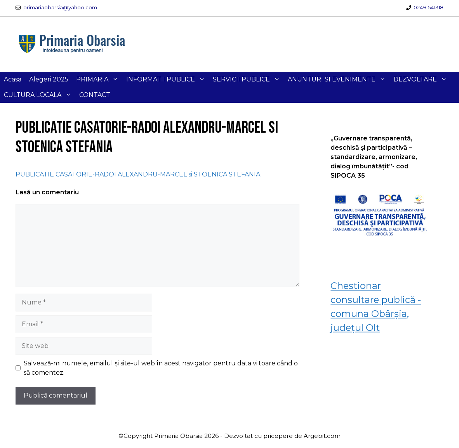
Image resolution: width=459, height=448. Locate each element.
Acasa (12, 79)
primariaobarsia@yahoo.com (60, 7)
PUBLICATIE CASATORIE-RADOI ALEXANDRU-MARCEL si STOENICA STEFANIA (138, 174)
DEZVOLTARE (422, 79)
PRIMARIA (99, 79)
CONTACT (94, 95)
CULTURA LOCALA (39, 95)
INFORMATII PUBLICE (167, 79)
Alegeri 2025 (48, 79)
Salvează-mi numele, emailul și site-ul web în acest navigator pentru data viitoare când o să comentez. (161, 368)
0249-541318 (428, 7)
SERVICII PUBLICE (248, 79)
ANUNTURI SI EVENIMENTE (338, 79)
